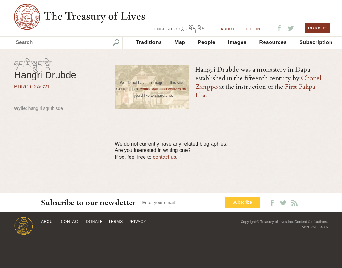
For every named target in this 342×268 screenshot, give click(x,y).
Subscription (315, 42)
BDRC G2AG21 (32, 86)
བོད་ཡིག (197, 28)
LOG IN (253, 29)
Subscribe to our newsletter (88, 202)
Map (180, 42)
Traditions (149, 42)
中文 (180, 29)
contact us (164, 157)
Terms (115, 221)
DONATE (317, 28)
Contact (70, 221)
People (206, 42)
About (227, 29)
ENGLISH (163, 29)
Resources (272, 42)
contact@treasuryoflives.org (164, 89)
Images (237, 42)
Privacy (137, 221)
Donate (94, 221)
